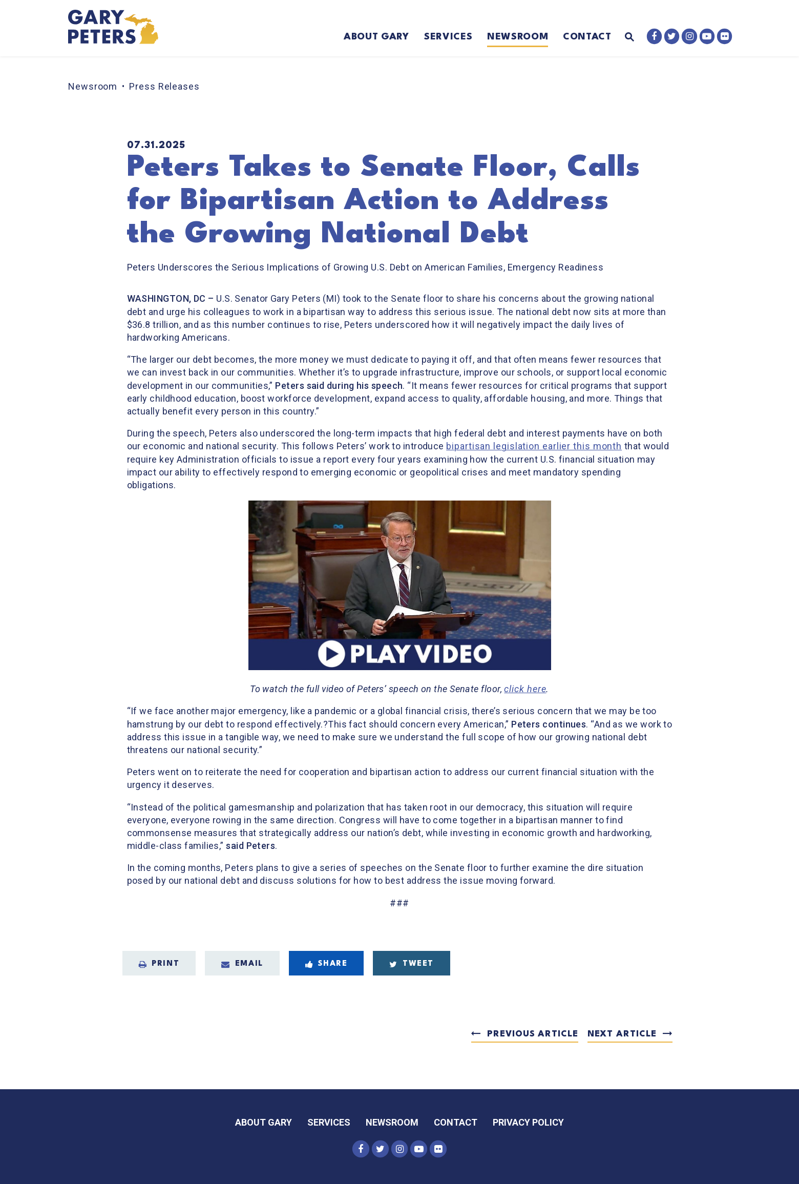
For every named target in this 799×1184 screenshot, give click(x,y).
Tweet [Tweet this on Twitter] (411, 964)
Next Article (622, 1034)
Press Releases (164, 86)
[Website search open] (622, 37)
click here (525, 688)
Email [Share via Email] (242, 964)
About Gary (376, 36)
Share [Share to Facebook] (326, 964)
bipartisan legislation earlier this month (534, 446)
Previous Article (532, 1034)
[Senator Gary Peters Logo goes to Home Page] (120, 28)
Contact (587, 36)
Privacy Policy (528, 1122)
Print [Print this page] (159, 964)
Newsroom (517, 36)
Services (448, 36)
